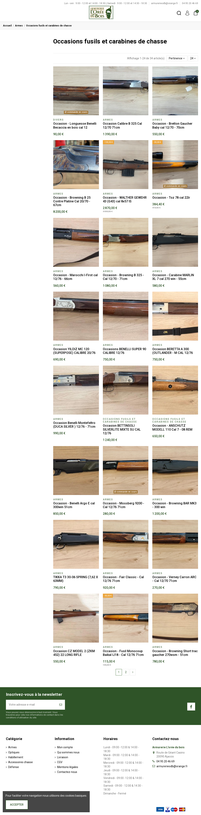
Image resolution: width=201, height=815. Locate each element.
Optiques (13, 752)
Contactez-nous (67, 772)
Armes (12, 747)
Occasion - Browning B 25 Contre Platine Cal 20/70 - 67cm (71, 201)
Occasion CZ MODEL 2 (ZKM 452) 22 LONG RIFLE (74, 653)
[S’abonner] (61, 705)
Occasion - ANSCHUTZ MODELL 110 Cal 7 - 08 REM (172, 427)
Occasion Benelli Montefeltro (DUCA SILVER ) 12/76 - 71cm (74, 424)
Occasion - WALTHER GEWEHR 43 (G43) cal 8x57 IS (125, 199)
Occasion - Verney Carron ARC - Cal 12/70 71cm (174, 579)
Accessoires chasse (20, 762)
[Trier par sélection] (176, 58)
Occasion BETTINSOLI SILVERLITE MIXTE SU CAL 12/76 (122, 429)
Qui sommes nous (68, 752)
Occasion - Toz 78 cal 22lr (171, 197)
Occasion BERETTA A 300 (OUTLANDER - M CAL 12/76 (172, 351)
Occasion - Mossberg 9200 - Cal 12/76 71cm (123, 505)
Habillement (15, 757)
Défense (13, 767)
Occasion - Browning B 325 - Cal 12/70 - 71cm (123, 277)
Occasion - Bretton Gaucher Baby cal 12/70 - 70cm (172, 125)
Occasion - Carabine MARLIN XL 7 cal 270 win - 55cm (173, 277)
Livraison (62, 757)
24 (193, 58)
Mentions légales (67, 767)
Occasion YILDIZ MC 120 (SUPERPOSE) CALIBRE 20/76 (74, 351)
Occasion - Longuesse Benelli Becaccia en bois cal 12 (74, 125)
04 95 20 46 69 (190, 3)
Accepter (17, 804)
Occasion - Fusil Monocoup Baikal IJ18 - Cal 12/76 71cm (123, 653)
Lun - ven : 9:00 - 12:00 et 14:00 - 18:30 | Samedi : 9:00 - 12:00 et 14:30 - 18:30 (106, 3)
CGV (59, 762)
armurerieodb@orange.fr (164, 3)
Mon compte (65, 747)
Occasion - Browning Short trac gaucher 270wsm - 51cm (175, 653)
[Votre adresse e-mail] (31, 705)
